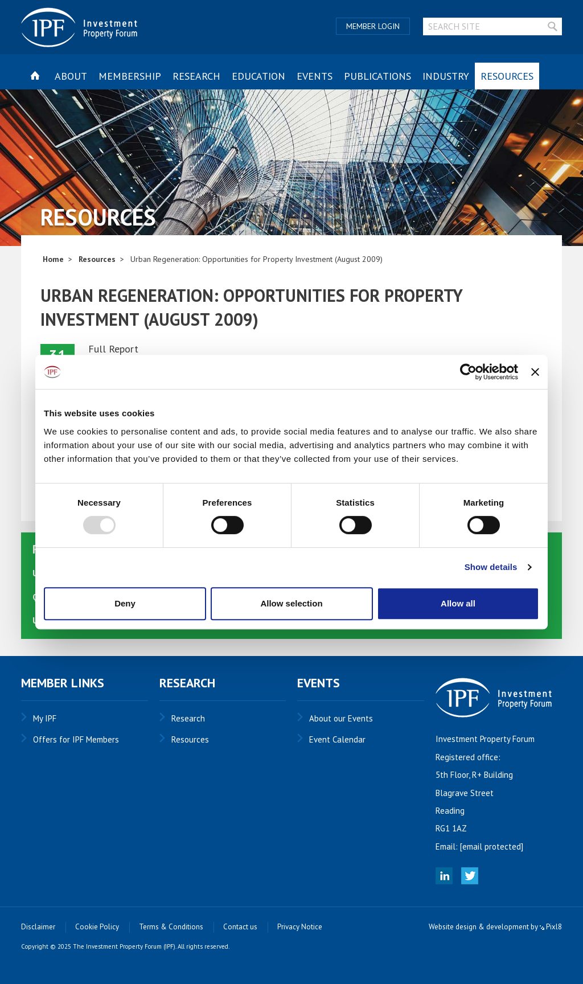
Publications (377, 76)
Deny (125, 603)
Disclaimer (38, 927)
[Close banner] (535, 372)
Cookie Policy (97, 927)
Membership (129, 76)
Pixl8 (551, 927)
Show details (491, 567)
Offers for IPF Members (76, 739)
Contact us (240, 927)
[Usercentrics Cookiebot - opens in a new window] (468, 371)
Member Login (373, 26)
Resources (507, 76)
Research (196, 76)
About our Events (341, 718)
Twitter (469, 875)
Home (53, 259)
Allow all (458, 603)
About (71, 76)
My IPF (44, 718)
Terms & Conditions (171, 927)
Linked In (444, 875)
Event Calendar (337, 739)
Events (314, 76)
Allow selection (291, 603)
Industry (445, 76)
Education (258, 76)
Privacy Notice (299, 927)
